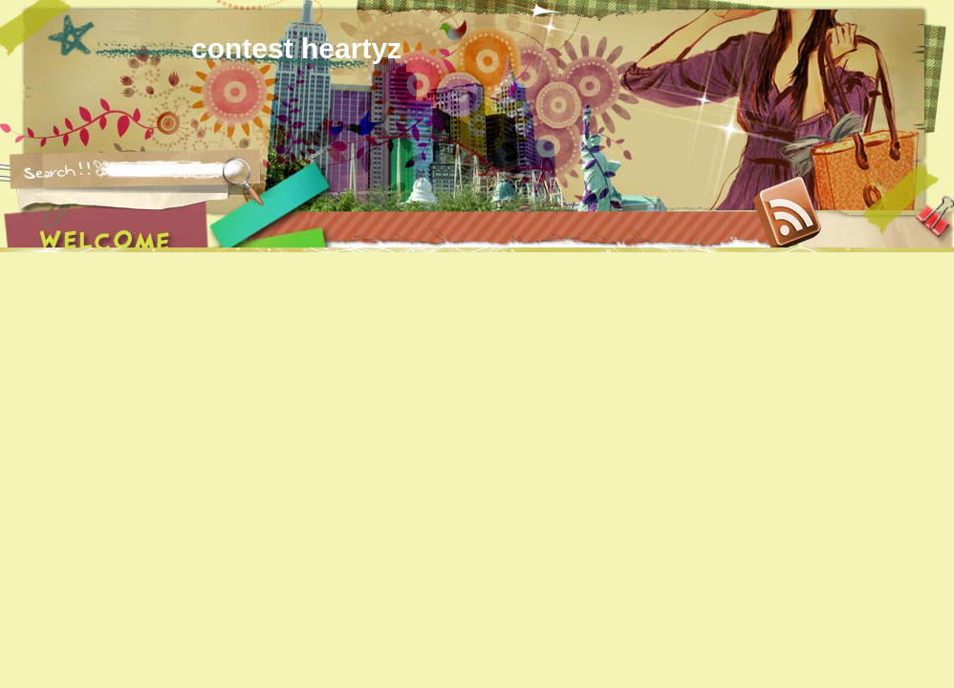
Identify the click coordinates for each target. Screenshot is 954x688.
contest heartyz (296, 48)
